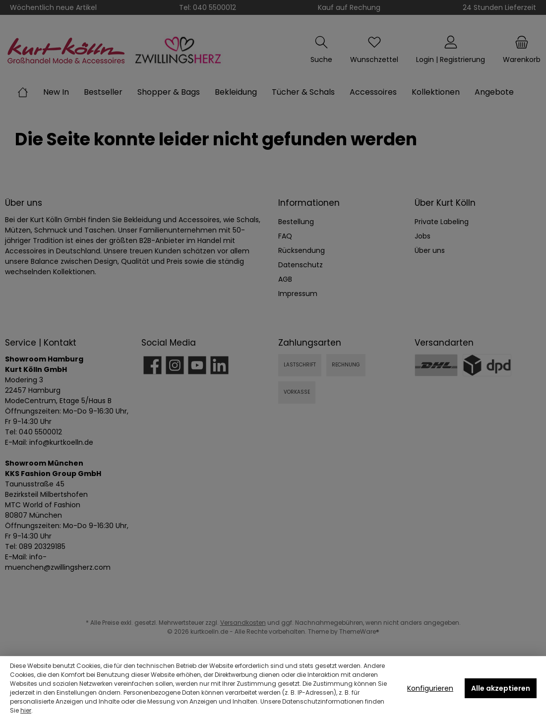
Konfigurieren (430, 688)
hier (25, 710)
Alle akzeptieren (500, 688)
